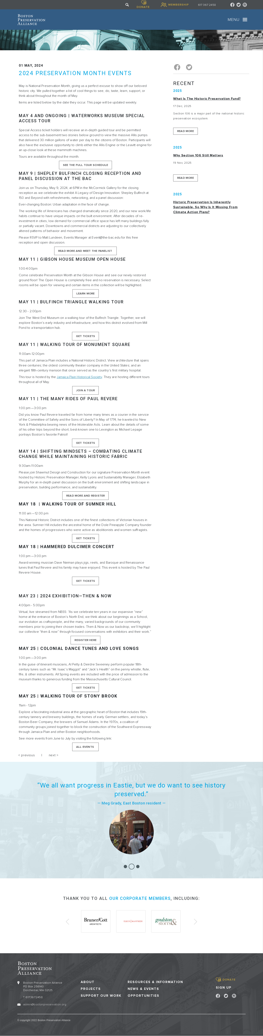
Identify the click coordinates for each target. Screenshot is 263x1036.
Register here (85, 640)
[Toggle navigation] (245, 20)
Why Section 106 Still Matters (198, 155)
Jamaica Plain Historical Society (79, 377)
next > (54, 755)
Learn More (85, 293)
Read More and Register (85, 495)
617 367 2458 (207, 5)
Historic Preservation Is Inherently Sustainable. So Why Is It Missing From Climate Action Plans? (205, 207)
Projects (91, 989)
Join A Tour (85, 390)
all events (85, 747)
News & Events (143, 989)
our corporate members (140, 898)
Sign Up (224, 988)
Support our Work (101, 996)
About (88, 982)
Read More (185, 131)
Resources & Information (155, 982)
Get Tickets (85, 336)
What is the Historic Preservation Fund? (207, 99)
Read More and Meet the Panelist (85, 251)
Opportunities (143, 996)
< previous (26, 755)
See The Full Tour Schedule (85, 165)
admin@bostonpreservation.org (44, 1004)
